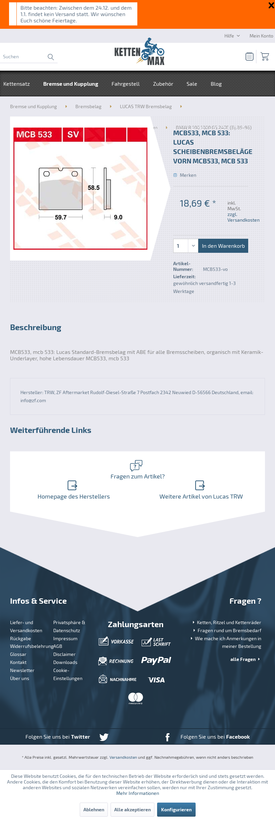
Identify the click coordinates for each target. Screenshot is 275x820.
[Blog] (216, 83)
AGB (57, 646)
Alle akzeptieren (132, 809)
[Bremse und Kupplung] (71, 83)
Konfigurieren (176, 809)
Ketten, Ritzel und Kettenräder (226, 622)
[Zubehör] (163, 83)
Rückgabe (20, 638)
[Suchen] (29, 56)
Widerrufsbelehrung (29, 646)
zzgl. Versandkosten (243, 217)
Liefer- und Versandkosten (26, 626)
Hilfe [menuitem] (229, 36)
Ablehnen (93, 809)
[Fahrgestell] (125, 83)
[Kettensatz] (20, 83)
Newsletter (22, 670)
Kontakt (18, 662)
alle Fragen (245, 659)
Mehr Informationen (137, 793)
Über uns (19, 678)
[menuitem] (29, 56)
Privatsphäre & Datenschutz (69, 626)
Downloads (65, 662)
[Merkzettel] (247, 56)
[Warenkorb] (264, 56)
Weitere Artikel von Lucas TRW (200, 490)
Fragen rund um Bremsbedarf (226, 630)
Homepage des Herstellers (72, 490)
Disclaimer (64, 654)
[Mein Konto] (261, 35)
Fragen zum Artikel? (136, 470)
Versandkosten (123, 757)
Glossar (18, 654)
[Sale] (192, 83)
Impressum (65, 638)
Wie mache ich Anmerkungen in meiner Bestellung (225, 642)
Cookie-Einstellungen (67, 674)
